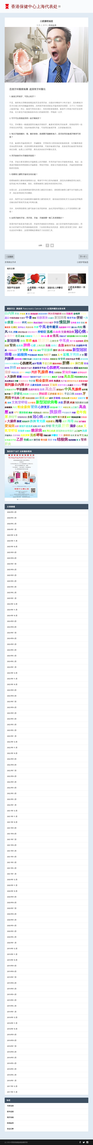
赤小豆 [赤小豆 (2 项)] (61, 350)
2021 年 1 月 (11, 874)
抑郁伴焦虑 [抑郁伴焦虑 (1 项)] (70, 359)
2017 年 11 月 (12, 1092)
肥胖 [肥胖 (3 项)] (27, 384)
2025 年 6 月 (11, 569)
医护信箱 (10, 1117)
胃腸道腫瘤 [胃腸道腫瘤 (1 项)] (30, 398)
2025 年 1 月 (11, 598)
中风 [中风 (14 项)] (67, 389)
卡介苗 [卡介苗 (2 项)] (32, 380)
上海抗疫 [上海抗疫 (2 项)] (40, 345)
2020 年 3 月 (11, 931)
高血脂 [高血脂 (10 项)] (69, 376)
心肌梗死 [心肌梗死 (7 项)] (26, 363)
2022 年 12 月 (12, 742)
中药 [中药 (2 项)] (78, 358)
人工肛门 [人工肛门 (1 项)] (74, 407)
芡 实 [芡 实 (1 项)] (77, 435)
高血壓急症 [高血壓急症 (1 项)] (9, 381)
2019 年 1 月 (11, 1012)
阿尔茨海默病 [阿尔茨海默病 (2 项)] (54, 313)
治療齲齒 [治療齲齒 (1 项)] (58, 372)
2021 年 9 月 (11, 828)
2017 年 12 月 (12, 1086)
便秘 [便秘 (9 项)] (79, 317)
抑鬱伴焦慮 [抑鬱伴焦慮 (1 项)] (27, 359)
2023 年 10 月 (12, 684)
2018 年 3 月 (11, 1069)
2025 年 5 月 (11, 575)
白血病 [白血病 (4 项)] (57, 332)
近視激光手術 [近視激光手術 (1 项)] (10, 440)
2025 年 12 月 (12, 535)
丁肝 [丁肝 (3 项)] (19, 350)
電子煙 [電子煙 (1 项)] (72, 341)
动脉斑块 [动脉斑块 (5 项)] (42, 317)
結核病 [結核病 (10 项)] (22, 354)
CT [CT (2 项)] (12, 393)
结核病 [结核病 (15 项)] (62, 439)
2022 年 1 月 (11, 805)
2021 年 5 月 (11, 851)
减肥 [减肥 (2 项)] (64, 421)
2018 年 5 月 (11, 1057)
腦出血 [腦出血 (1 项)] (74, 327)
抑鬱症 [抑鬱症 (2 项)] (54, 435)
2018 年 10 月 (12, 1029)
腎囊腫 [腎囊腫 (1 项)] (46, 322)
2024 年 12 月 (12, 604)
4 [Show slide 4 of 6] (22, 499)
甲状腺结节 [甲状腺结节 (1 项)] (66, 412)
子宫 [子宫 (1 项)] (54, 440)
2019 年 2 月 (11, 1006)
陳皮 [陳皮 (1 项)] (86, 435)
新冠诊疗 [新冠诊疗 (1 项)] (60, 389)
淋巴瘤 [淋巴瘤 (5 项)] (79, 363)
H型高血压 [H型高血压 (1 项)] (37, 412)
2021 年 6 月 (11, 845)
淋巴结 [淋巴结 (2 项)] (36, 439)
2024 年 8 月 (11, 627)
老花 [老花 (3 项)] (17, 336)
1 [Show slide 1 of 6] (17, 499)
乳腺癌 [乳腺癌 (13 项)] (43, 371)
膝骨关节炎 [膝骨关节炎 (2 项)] (70, 345)
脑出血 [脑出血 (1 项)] (44, 336)
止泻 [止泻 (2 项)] (45, 417)
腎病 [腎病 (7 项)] (13, 345)
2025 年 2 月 (11, 592)
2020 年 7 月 (11, 908)
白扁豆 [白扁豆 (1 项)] (51, 318)
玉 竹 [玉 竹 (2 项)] (60, 354)
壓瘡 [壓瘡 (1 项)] (30, 412)
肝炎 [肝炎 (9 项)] (8, 444)
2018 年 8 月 (11, 1040)
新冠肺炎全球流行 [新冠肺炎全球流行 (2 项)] (65, 430)
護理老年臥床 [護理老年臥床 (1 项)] (72, 381)
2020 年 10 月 (12, 891)
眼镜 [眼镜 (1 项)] (22, 336)
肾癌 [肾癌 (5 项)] (25, 350)
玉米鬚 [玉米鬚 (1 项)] (60, 377)
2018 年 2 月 (11, 1075)
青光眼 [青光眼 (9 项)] (56, 426)
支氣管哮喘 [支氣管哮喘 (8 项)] (19, 402)
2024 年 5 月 (11, 644)
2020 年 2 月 (11, 937)
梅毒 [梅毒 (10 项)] (58, 421)
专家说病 (10, 1106)
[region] (21, 477)
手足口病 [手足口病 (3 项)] (47, 363)
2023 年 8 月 (11, 696)
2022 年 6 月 (11, 776)
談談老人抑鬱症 (55, 287)
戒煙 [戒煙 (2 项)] (14, 354)
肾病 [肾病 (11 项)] (34, 406)
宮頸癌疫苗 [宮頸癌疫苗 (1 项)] (22, 417)
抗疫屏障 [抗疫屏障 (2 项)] (25, 435)
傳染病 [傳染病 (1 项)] (40, 355)
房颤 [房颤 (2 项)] (15, 331)
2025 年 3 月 (11, 587)
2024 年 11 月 (12, 610)
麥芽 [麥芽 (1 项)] (51, 398)
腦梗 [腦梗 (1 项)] (39, 350)
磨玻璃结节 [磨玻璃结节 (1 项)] (32, 332)
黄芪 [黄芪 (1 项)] (44, 431)
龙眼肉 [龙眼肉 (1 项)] (54, 355)
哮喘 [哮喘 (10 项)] (39, 435)
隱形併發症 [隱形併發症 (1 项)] (57, 363)
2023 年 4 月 (11, 719)
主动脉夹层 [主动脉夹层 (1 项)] (33, 394)
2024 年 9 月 (11, 621)
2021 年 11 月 (12, 816)
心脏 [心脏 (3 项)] (33, 345)
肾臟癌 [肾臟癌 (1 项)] (22, 318)
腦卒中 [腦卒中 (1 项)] (22, 372)
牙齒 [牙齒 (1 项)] (35, 350)
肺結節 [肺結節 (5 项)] (43, 393)
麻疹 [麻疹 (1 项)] (78, 322)
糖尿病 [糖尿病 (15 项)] (36, 430)
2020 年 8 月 (11, 902)
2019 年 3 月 (11, 1000)
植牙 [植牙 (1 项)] (51, 322)
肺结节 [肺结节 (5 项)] (13, 417)
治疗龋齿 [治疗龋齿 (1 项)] (82, 421)
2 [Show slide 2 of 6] (19, 499)
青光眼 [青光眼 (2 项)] (44, 439)
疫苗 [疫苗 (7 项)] (10, 322)
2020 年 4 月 (11, 925)
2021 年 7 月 (11, 839)
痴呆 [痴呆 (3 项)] (34, 340)
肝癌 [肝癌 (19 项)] (65, 425)
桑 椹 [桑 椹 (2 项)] (49, 336)
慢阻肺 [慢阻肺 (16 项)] (64, 321)
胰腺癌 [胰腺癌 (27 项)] (55, 411)
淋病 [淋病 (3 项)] (22, 340)
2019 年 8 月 (11, 971)
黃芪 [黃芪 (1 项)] (18, 368)
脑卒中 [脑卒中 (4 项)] (11, 336)
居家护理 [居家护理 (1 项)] (81, 398)
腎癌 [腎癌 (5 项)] (84, 439)
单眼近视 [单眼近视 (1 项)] (67, 407)
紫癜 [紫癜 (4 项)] (19, 376)
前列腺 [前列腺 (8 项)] (9, 384)
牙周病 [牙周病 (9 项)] (74, 354)
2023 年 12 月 (12, 673)
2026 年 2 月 (11, 524)
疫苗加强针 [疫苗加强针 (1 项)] (43, 313)
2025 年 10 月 (12, 546)
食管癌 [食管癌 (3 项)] (61, 358)
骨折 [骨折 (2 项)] (50, 439)
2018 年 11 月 (12, 1023)
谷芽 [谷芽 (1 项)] (17, 426)
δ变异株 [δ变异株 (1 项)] (68, 350)
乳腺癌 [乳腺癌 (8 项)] (76, 389)
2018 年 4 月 (11, 1063)
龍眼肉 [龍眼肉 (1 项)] (30, 322)
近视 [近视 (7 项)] (66, 354)
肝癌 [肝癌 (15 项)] (66, 362)
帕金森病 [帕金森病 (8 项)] (42, 380)
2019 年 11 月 (12, 954)
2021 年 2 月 (11, 868)
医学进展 (10, 1111)
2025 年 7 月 (11, 564)
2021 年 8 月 (11, 834)
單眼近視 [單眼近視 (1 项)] (15, 372)
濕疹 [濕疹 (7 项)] (73, 426)
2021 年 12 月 (12, 811)
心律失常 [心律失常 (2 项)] (54, 340)
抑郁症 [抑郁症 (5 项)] (42, 332)
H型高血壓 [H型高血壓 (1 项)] (65, 398)
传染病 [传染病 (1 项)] (26, 394)
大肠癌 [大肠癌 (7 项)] (11, 376)
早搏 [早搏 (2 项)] (36, 327)
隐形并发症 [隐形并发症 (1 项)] (83, 368)
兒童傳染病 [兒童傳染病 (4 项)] (67, 332)
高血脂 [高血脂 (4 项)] (37, 336)
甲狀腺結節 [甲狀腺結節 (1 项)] (32, 355)
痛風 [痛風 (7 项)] (56, 336)
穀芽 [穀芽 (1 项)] (69, 417)
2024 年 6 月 (11, 638)
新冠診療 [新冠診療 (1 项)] (54, 407)
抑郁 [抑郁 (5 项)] (48, 426)
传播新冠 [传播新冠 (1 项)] (28, 336)
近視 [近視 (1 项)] (35, 426)
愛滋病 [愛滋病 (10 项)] (10, 425)
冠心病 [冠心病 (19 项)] (80, 331)
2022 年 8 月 (11, 765)
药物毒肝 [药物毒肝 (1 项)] (73, 398)
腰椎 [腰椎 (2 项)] (51, 380)
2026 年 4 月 (11, 512)
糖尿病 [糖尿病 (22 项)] (43, 340)
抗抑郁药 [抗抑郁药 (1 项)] (79, 341)
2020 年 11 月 (12, 885)
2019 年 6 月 (11, 983)
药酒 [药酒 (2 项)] (72, 402)
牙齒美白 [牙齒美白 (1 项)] (8, 435)
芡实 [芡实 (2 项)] (17, 313)
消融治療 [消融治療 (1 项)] (47, 435)
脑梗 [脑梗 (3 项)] (19, 421)
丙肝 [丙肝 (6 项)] (34, 372)
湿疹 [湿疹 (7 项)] (8, 372)
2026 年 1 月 (11, 529)
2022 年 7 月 (11, 770)
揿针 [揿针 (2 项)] (55, 350)
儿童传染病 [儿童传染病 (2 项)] (35, 384)
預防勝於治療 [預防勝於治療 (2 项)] (81, 402)
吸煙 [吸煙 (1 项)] (72, 435)
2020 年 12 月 (12, 879)
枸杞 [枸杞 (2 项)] (15, 407)
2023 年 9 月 (11, 690)
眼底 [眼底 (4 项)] (42, 398)
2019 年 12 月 (12, 948)
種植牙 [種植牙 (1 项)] (54, 377)
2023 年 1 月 (11, 736)
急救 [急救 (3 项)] (42, 389)
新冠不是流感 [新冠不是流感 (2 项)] (26, 426)
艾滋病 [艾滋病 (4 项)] (53, 385)
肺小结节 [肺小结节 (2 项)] (52, 417)
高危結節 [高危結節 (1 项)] (34, 313)
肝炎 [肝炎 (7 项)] (66, 402)
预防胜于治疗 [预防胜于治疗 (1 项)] (26, 368)
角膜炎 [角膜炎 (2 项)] (57, 380)
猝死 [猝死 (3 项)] (24, 322)
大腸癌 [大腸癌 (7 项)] (11, 421)
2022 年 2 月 (11, 799)
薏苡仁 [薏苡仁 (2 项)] (60, 393)
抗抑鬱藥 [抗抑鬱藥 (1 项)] (31, 402)
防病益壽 (52, 25)
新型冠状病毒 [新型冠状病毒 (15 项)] (47, 402)
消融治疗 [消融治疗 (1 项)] (63, 336)
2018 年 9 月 (11, 1034)
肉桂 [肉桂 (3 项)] (79, 327)
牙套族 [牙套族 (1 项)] (22, 313)
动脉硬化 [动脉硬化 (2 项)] (50, 421)
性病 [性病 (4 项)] (39, 363)
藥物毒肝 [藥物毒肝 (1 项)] (17, 322)
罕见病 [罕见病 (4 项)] (15, 398)
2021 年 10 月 (12, 822)
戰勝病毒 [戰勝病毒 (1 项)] (29, 327)
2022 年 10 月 (12, 753)
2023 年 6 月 (11, 707)
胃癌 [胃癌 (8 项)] (29, 340)
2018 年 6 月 (11, 1052)
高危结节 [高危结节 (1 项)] (26, 421)
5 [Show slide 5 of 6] (24, 499)
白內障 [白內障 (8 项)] (19, 384)
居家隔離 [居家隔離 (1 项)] (16, 435)
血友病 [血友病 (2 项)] (19, 345)
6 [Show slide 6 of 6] (26, 499)
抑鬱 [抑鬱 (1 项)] (16, 381)
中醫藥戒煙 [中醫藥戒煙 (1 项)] (12, 350)
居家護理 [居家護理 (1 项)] (78, 394)
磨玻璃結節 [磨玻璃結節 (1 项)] (22, 332)
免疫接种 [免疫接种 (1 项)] (62, 327)
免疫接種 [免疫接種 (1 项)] (72, 440)
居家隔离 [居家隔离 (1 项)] (45, 385)
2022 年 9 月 (11, 759)
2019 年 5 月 (11, 989)
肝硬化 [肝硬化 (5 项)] (18, 393)
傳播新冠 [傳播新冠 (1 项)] (53, 359)
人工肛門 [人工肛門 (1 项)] (78, 431)
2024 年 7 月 (11, 633)
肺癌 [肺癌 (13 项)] (26, 345)
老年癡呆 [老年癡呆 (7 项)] (52, 327)
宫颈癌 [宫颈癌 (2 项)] (21, 430)
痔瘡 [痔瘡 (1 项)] (74, 412)
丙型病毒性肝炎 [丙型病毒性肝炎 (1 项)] (66, 368)
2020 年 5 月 (11, 920)
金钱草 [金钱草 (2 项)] (76, 313)
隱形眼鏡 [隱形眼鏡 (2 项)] (23, 412)
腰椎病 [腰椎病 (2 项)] (66, 435)
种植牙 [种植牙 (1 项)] (28, 372)
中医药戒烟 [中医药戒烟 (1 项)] (14, 318)
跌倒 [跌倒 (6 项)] (33, 421)
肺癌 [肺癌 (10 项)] (13, 367)
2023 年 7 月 (11, 701)
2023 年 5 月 (11, 713)
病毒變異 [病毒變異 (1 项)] (8, 407)
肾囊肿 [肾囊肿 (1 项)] (28, 431)
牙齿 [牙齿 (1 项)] (76, 421)
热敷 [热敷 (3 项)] (48, 345)
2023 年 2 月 (11, 730)
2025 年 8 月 (11, 558)
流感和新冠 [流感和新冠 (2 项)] (33, 389)
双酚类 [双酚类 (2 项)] (69, 313)
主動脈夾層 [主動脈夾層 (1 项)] (36, 359)
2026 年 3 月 (11, 518)
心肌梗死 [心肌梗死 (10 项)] (53, 367)
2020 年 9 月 (11, 897)
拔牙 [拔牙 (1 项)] (34, 363)
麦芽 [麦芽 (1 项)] (39, 426)
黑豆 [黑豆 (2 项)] (60, 407)
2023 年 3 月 (11, 724)
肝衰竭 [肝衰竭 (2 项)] (56, 398)
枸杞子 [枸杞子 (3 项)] (47, 354)
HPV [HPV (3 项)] (16, 412)
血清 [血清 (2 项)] (11, 412)
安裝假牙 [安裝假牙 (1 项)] (26, 377)
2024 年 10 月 (12, 615)
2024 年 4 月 (11, 650)
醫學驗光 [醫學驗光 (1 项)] (21, 327)
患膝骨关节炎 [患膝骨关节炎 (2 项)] (39, 367)
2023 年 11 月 (12, 679)
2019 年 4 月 (11, 994)
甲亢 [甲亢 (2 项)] (81, 435)
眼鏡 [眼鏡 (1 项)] (83, 322)
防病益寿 (10, 1123)
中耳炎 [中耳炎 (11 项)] (64, 340)
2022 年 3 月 (11, 793)
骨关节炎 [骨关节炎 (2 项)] (71, 317)
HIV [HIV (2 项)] (69, 327)
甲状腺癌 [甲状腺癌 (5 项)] (22, 389)
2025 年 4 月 (11, 581)
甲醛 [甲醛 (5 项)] (84, 385)
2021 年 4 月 (11, 857)
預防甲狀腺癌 (13, 287)
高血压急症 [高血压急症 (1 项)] (38, 322)
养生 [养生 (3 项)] (51, 372)
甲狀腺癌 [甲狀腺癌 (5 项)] (47, 350)
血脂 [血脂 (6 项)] (61, 345)
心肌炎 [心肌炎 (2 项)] (79, 426)
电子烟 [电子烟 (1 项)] (64, 381)
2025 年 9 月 (11, 552)
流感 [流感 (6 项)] (49, 332)
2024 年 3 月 (11, 656)
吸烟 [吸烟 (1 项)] (64, 313)
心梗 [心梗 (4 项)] (22, 398)
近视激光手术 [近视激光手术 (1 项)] (10, 389)
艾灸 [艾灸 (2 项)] (60, 435)
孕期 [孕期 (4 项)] (56, 322)
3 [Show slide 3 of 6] (21, 499)
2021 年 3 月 (11, 862)
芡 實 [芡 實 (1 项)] (82, 355)
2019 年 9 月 (11, 966)
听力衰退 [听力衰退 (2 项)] (62, 417)
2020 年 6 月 (11, 914)
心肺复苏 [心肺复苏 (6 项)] (44, 407)
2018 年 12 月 (12, 1017)
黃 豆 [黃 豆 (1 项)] (28, 313)
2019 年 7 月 (11, 977)
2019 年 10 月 (12, 960)
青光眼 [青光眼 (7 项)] (40, 421)
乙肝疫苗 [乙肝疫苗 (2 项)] (52, 393)
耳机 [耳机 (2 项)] (10, 331)
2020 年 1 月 (11, 943)
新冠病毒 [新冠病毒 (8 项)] (13, 340)
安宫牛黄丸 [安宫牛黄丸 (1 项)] (46, 377)
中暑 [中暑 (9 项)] (29, 317)
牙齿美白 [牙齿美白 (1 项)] (45, 359)
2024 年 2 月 (11, 661)
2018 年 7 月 (11, 1046)
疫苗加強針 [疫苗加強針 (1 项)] (83, 381)
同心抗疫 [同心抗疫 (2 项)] (51, 430)
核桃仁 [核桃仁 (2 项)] (54, 345)
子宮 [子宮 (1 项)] (30, 350)
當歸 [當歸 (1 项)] (9, 402)
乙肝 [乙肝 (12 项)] (19, 439)
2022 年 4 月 (11, 788)
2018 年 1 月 (11, 1080)
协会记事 (10, 1129)
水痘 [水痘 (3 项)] (60, 402)
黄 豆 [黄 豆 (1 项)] (78, 440)
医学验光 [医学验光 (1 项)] (77, 385)
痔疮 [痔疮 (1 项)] (34, 318)
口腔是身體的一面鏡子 (76, 288)
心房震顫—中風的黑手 (36, 288)
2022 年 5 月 (11, 782)
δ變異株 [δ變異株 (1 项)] (45, 412)
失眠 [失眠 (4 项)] (26, 439)
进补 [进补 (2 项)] (72, 363)
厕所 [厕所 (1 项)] (43, 426)
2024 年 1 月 (11, 667)
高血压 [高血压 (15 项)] (50, 388)
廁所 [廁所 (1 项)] (37, 398)
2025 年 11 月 (12, 541)
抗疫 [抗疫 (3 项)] (84, 430)
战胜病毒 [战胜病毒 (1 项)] (18, 359)
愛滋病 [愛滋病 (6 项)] (66, 372)
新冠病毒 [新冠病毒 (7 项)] (60, 317)
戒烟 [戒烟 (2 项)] (76, 367)
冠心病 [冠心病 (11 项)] (38, 416)
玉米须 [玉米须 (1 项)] (73, 322)
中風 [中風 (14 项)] (42, 326)
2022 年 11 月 (12, 747)
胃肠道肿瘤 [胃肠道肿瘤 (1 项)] (76, 417)
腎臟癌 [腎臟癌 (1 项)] (74, 372)
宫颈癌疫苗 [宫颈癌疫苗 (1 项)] (23, 381)
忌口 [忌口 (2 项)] (7, 317)
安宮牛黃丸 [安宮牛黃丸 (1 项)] (62, 385)
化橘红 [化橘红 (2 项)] (14, 327)
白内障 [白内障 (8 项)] (9, 313)
